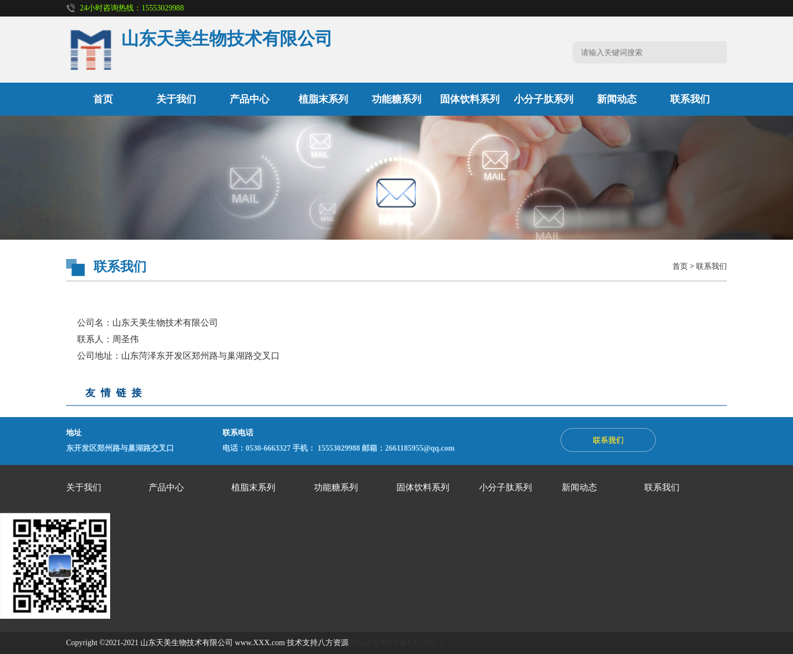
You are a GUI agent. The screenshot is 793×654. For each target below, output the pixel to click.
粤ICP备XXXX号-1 (411, 643)
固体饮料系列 (469, 99)
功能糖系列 (396, 99)
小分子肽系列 (543, 99)
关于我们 (176, 99)
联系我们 (690, 99)
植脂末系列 (323, 99)
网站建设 (364, 643)
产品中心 (249, 99)
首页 (103, 99)
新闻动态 (617, 99)
